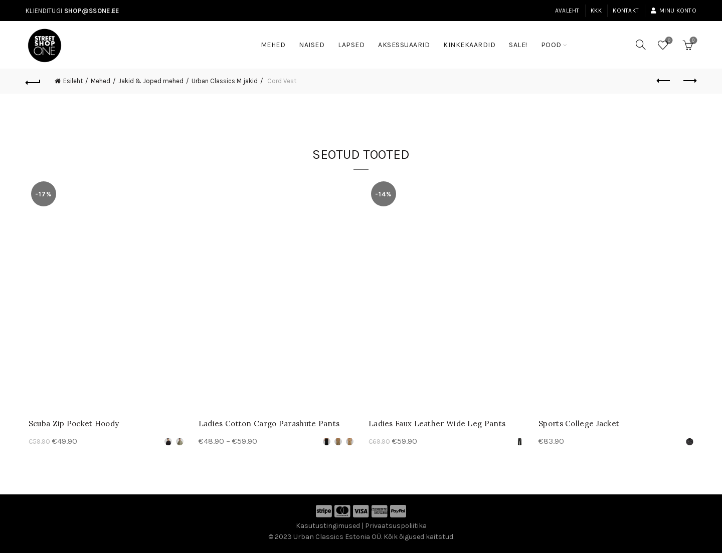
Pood (551, 45)
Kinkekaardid (469, 45)
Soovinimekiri (668, 41)
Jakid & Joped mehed (151, 81)
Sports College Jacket (580, 425)
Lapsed (351, 45)
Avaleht (567, 10)
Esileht (73, 81)
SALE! (521, 40)
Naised (311, 45)
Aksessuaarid (404, 45)
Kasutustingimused (328, 527)
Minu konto (673, 10)
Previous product (664, 80)
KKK (596, 10)
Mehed (273, 45)
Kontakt (626, 10)
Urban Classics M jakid (225, 81)
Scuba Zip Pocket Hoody (71, 425)
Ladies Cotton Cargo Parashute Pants (267, 425)
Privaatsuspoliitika (396, 527)
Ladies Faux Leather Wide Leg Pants (437, 425)
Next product (689, 80)
